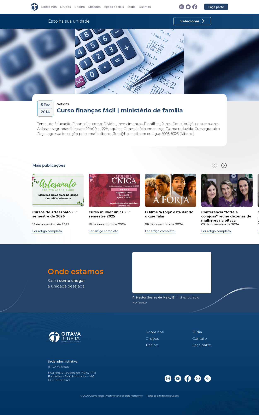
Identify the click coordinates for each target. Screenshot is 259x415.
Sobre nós (49, 7)
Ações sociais (114, 7)
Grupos (65, 7)
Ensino (79, 7)
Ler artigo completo (47, 231)
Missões (94, 7)
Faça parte (216, 7)
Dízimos (145, 7)
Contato (199, 339)
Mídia (131, 7)
